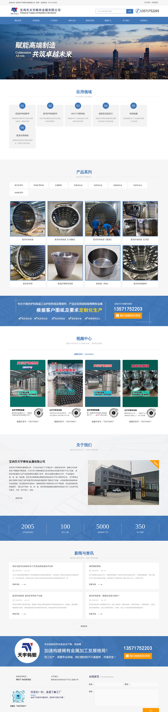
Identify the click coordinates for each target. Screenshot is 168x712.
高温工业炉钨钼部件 (39, 701)
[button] (83, 77)
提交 (151, 682)
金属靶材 (55, 164)
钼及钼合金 (74, 164)
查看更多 (84, 598)
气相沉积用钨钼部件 (83, 701)
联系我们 (155, 2)
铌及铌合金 (112, 164)
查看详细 (19, 469)
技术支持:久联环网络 (151, 708)
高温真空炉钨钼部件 (16, 701)
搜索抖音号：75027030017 (84, 325)
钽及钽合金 (131, 164)
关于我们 (147, 2)
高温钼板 (130, 701)
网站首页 (18, 20)
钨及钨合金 (93, 164)
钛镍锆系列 (149, 164)
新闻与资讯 (90, 20)
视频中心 (108, 20)
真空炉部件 (18, 164)
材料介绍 (72, 20)
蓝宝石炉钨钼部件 (61, 701)
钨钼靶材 (102, 701)
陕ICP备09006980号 (134, 708)
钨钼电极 (116, 701)
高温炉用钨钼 (37, 164)
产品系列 (54, 20)
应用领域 (36, 20)
